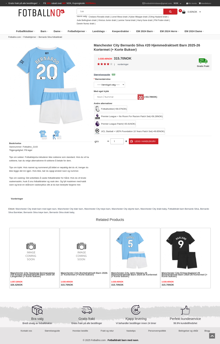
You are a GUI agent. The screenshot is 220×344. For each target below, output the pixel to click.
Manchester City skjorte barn (125, 209)
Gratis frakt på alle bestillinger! (23, 3)
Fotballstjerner (30, 37)
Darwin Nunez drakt (85, 23)
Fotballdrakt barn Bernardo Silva (183, 209)
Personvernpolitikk (157, 331)
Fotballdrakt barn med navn (123, 340)
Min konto (191, 3)
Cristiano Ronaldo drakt (99, 17)
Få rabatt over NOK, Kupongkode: (69, 3)
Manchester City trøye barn (97, 209)
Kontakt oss (26, 331)
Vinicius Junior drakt (107, 20)
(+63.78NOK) (150, 97)
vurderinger (123, 64)
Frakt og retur (107, 331)
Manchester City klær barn (70, 209)
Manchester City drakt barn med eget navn (36, 209)
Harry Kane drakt (144, 20)
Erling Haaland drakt (158, 17)
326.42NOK (16, 284)
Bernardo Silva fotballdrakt (50, 37)
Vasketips (131, 331)
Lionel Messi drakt (119, 17)
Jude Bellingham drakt (86, 20)
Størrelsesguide (104, 74)
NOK (176, 3)
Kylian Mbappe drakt (138, 17)
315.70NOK (67, 284)
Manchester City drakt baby (153, 209)
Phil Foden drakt (161, 20)
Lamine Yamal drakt (127, 20)
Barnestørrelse (102, 79)
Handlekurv (205, 3)
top (212, 337)
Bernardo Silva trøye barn (36, 212)
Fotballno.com (14, 37)
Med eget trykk (101, 91)
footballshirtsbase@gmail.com (157, 3)
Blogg (207, 331)
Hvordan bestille (80, 331)
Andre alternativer (103, 103)
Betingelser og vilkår (188, 331)
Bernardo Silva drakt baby (61, 212)
